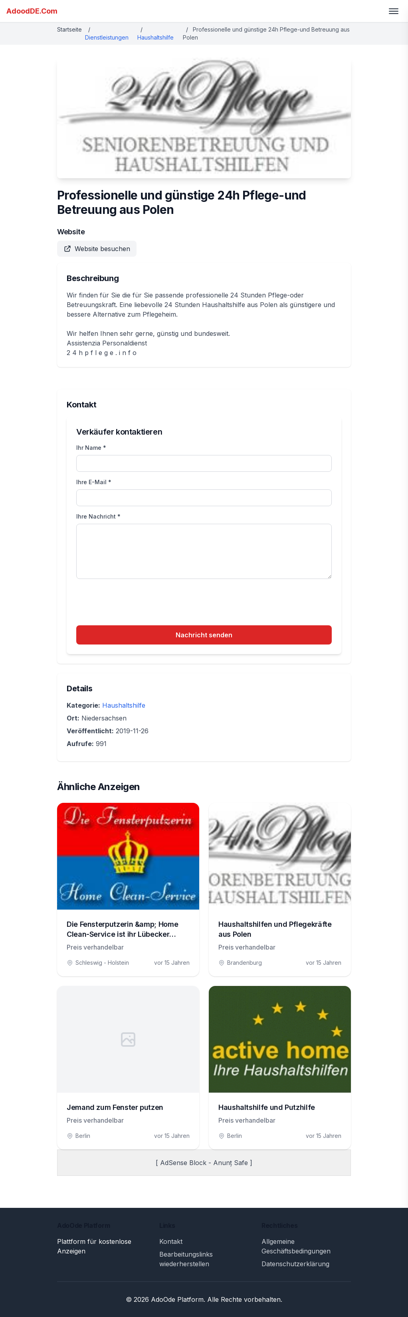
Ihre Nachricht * (98, 516)
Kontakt (170, 1241)
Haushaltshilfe (155, 37)
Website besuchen (96, 249)
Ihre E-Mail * (93, 482)
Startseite (69, 29)
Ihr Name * (91, 447)
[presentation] (137, 603)
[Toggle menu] (394, 11)
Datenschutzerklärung (295, 1264)
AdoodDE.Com (31, 11)
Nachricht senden (204, 635)
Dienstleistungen (107, 37)
